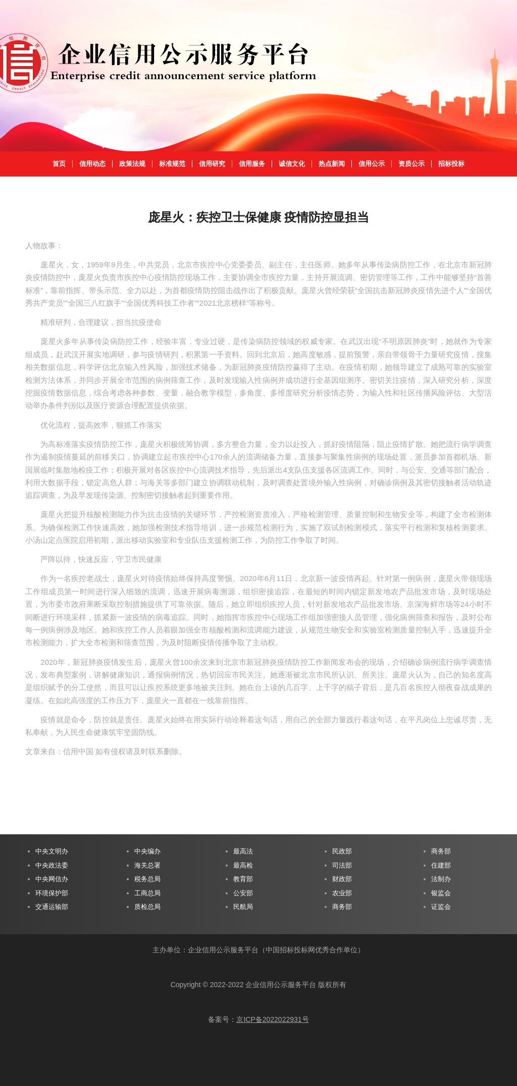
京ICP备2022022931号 (272, 1019)
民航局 (243, 906)
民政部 (342, 851)
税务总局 (147, 879)
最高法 (243, 851)
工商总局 (147, 893)
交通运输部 (51, 906)
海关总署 (147, 865)
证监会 (441, 906)
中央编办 (147, 851)
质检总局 (147, 906)
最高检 (243, 865)
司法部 (342, 865)
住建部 (441, 865)
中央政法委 (51, 865)
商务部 (342, 906)
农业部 (342, 893)
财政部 (342, 879)
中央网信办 (51, 879)
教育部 (243, 879)
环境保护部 (51, 893)
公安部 (243, 893)
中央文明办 (51, 851)
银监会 (441, 893)
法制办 (441, 879)
